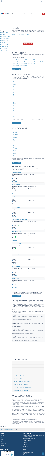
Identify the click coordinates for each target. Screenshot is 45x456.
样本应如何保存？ (17, 372)
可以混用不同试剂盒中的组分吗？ (20, 375)
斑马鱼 (14, 116)
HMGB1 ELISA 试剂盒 (16, 207)
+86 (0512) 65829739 (20, 1)
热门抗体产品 (3, 443)
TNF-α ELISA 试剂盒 (15, 65)
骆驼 (13, 81)
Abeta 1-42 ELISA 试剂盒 (16, 231)
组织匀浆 (14, 150)
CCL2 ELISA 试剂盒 (23, 59)
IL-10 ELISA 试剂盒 (31, 61)
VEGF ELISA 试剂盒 (23, 65)
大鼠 (13, 113)
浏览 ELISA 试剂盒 (28, 43)
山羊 (13, 94)
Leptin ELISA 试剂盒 (31, 63)
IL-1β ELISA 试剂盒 (23, 61)
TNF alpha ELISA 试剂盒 (16, 172)
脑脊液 (14, 140)
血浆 (13, 144)
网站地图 (2, 445)
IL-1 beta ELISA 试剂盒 (16, 184)
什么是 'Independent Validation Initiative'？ (21, 390)
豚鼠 (13, 95)
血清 (13, 147)
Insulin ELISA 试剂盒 (23, 63)
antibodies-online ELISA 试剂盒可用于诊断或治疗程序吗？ (24, 381)
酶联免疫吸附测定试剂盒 (8, 429)
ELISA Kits (25, 444)
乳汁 (13, 142)
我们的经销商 (25, 446)
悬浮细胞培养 (15, 148)
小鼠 (13, 107)
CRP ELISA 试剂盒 (32, 59)
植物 (13, 110)
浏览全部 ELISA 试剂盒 (16, 295)
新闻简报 (2, 439)
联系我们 (2, 435)
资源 (1, 441)
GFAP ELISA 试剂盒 (15, 278)
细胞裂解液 (15, 137)
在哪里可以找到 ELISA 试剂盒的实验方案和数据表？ (23, 365)
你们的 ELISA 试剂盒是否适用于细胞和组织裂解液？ (23, 387)
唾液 (13, 145)
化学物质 (14, 84)
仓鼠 (13, 97)
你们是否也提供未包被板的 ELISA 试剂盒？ (21, 384)
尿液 (13, 155)
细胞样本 (14, 139)
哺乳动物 (14, 103)
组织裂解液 (15, 152)
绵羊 (13, 115)
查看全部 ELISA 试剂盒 (16, 69)
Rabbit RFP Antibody (27, 440)
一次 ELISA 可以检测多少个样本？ (20, 378)
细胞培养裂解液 (15, 134)
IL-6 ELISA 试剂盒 (39, 61)
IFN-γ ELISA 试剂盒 (15, 61)
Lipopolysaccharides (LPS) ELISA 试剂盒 (19, 219)
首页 (2, 429)
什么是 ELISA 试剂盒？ (18, 362)
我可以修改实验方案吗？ (18, 369)
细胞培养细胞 (15, 132)
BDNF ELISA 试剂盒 (15, 59)
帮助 (1, 437)
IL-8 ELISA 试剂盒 (15, 63)
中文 (2, 1)
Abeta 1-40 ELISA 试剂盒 (16, 243)
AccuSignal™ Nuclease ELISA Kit (29, 438)
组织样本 (14, 153)
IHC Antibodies (25, 442)
